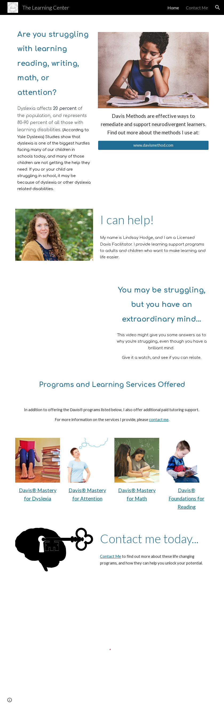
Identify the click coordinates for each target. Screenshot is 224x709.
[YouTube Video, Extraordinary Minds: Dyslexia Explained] (62, 318)
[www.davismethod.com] (153, 145)
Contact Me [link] (197, 7)
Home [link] (173, 7)
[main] (54, 61)
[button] (217, 7)
